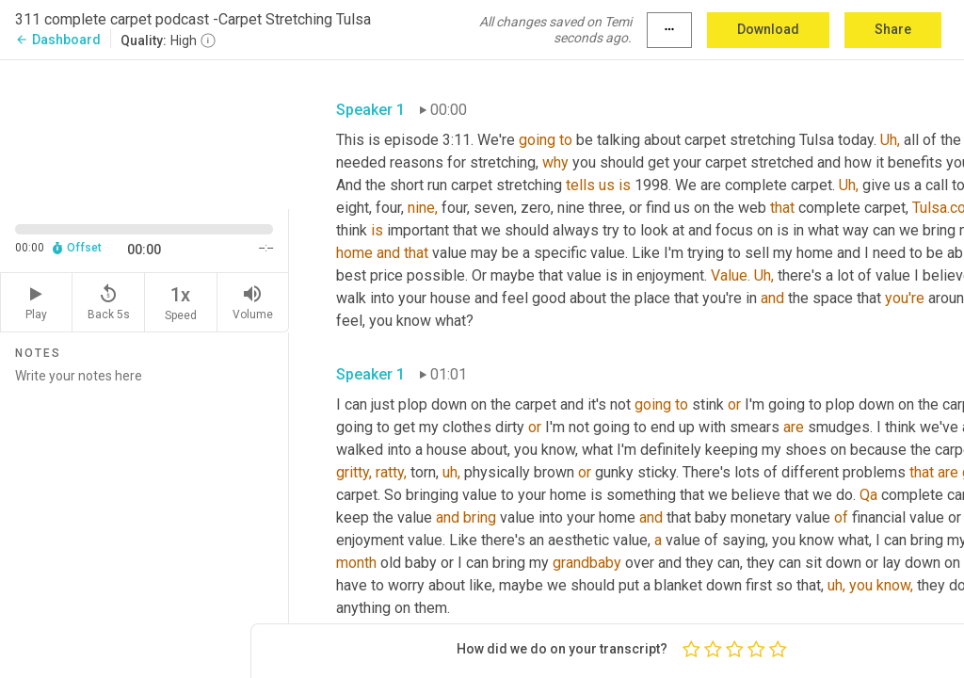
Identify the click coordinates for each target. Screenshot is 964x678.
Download (768, 29)
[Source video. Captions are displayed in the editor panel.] (144, 132)
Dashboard (58, 39)
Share (893, 29)
